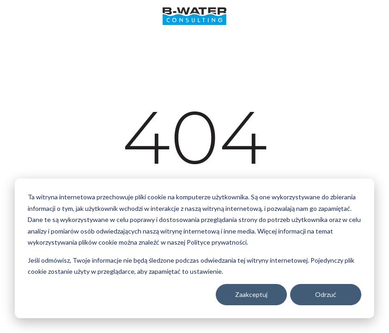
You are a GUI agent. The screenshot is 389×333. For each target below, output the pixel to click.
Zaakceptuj (251, 294)
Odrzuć (325, 294)
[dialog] (194, 248)
